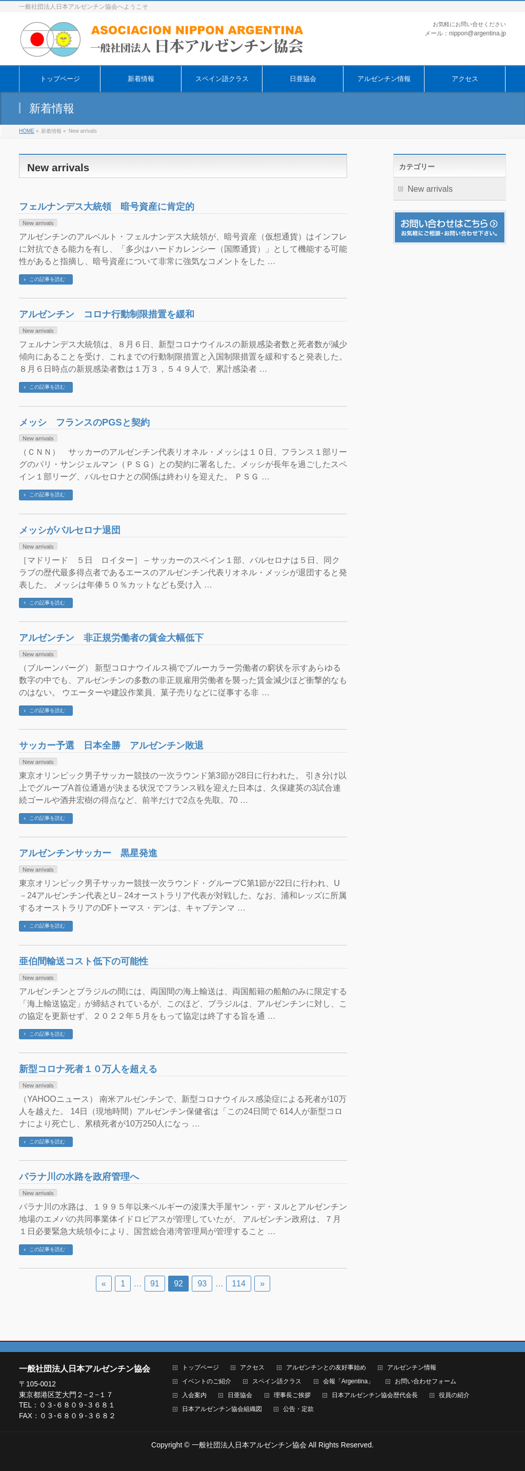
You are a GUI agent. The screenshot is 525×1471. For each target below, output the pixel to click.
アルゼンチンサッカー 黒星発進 (88, 853)
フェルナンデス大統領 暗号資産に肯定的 (106, 206)
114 (239, 1283)
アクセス (252, 1367)
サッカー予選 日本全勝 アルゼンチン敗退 (111, 745)
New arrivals (38, 223)
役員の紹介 (454, 1395)
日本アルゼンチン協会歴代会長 (375, 1395)
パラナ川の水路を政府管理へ (79, 1176)
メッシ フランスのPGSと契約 (84, 422)
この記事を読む (47, 279)
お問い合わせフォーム (425, 1381)
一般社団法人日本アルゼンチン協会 (249, 1445)
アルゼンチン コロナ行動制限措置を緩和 (106, 314)
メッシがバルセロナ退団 (69, 530)
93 (202, 1283)
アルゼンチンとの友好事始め (326, 1367)
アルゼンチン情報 (411, 1367)
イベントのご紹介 (206, 1381)
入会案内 (194, 1395)
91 (154, 1283)
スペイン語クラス (276, 1381)
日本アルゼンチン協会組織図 (222, 1409)
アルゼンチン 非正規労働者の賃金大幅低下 (111, 637)
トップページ (200, 1367)
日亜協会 (240, 1395)
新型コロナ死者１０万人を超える (88, 1068)
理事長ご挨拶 (292, 1395)
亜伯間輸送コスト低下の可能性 (83, 961)
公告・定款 (298, 1409)
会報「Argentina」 (348, 1381)
